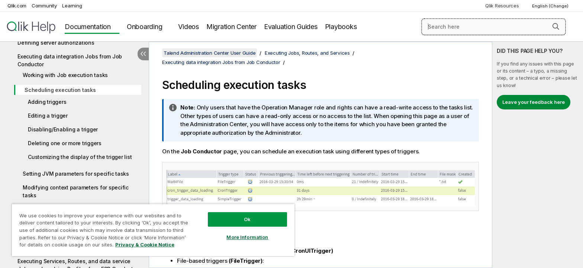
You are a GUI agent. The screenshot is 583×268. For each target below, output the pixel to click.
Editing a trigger (48, 115)
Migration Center (231, 27)
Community (44, 6)
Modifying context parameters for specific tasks (76, 191)
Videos (188, 27)
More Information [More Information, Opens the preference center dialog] (247, 237)
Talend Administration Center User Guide (209, 53)
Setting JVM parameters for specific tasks (76, 173)
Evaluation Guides (291, 27)
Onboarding (144, 27)
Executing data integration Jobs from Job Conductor (69, 60)
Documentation (88, 27)
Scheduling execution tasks (60, 90)
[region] (153, 230)
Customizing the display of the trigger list (80, 157)
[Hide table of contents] (143, 54)
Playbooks (341, 27)
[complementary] (537, 155)
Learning (72, 6)
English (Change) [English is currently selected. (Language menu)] (551, 6)
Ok (247, 219)
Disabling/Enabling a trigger (63, 129)
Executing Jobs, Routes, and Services (307, 53)
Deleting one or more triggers (65, 143)
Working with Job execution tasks (65, 75)
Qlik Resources (502, 6)
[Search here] (493, 27)
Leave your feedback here (533, 102)
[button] (555, 26)
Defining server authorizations (55, 42)
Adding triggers (47, 102)
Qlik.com (16, 6)
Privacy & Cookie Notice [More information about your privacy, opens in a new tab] (144, 245)
